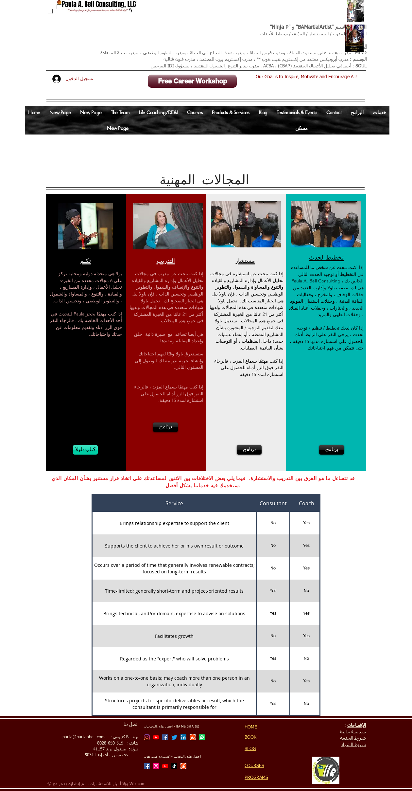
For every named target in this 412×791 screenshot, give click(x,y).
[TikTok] (174, 766)
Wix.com (137, 784)
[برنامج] (165, 427)
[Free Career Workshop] (192, 81)
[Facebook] (165, 737)
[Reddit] (193, 737)
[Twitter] (174, 737)
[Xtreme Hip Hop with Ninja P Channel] (165, 766)
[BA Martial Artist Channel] (156, 737)
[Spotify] (202, 737)
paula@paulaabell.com (83, 737)
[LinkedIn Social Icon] (183, 737)
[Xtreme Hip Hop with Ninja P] (156, 766)
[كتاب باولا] (85, 450)
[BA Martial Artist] (147, 737)
